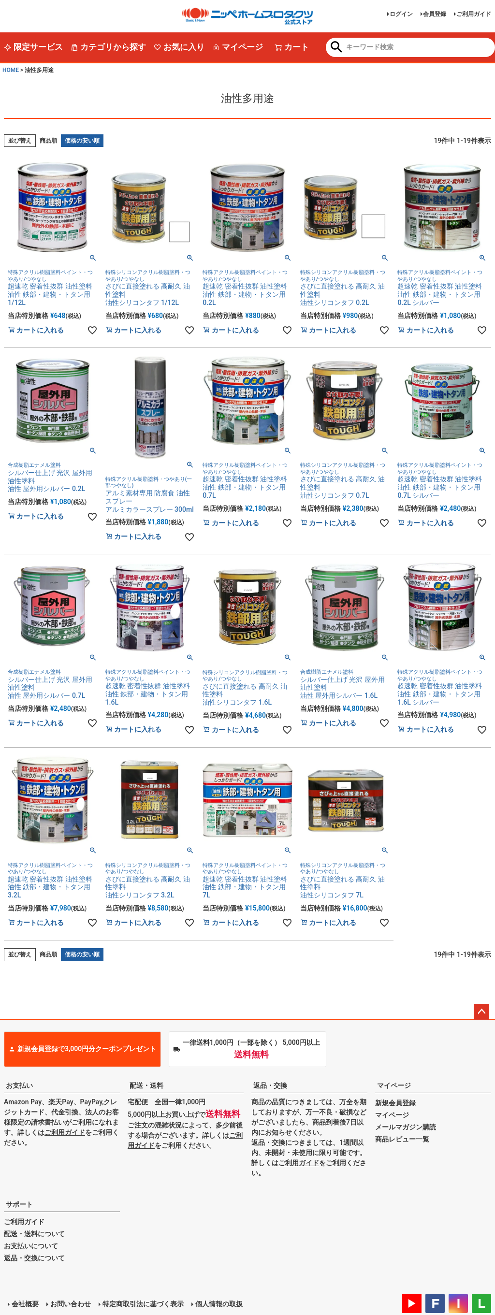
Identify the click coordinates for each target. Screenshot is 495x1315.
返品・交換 (270, 1085)
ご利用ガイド (473, 14)
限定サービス (33, 47)
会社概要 (25, 1304)
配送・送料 (146, 1085)
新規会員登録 (395, 1103)
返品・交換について (34, 1258)
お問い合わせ (70, 1304)
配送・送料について (34, 1234)
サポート (19, 1204)
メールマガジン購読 (405, 1127)
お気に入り (179, 47)
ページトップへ (481, 1012)
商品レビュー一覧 (402, 1139)
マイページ (237, 47)
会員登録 (434, 14)
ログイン (401, 14)
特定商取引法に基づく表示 (143, 1304)
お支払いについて (31, 1246)
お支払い (19, 1085)
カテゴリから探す (108, 47)
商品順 (48, 140)
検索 (337, 48)
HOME (10, 70)
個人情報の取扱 (219, 1304)
